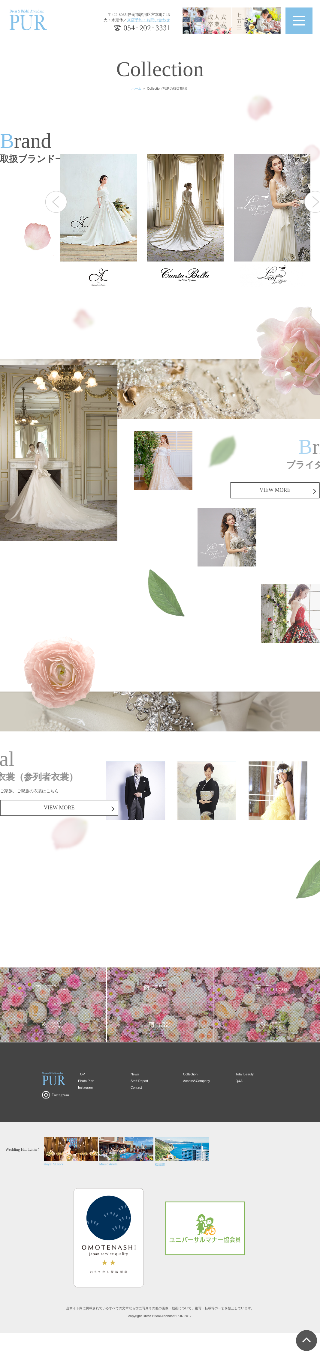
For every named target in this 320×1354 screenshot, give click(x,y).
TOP (81, 1074)
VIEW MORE (274, 490)
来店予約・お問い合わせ (148, 20)
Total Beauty (245, 1074)
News (135, 1074)
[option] (103, 221)
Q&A (239, 1081)
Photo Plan (86, 1081)
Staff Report (139, 1081)
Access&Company (196, 1081)
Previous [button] (56, 202)
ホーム (136, 88)
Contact (136, 1087)
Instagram (85, 1087)
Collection (190, 1074)
